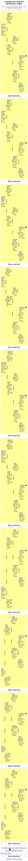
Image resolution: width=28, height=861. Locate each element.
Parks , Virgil (14, 37)
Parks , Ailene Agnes (2, 824)
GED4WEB (14, 850)
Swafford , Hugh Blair (9, 15)
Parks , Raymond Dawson (3, 589)
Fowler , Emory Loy (3, 278)
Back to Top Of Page (6, 853)
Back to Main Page (14, 96)
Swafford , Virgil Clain (3, 112)
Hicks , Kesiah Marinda (21, 84)
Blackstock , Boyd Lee (10, 352)
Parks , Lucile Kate (2, 748)
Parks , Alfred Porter (8, 539)
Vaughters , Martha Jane (15, 72)
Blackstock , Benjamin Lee (3, 364)
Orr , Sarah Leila (9, 600)
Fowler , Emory (8, 269)
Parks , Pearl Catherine (9, 297)
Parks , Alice (9, 45)
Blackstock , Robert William (3, 452)
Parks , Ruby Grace (2, 670)
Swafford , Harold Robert (3, 198)
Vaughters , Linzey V (21, 56)
